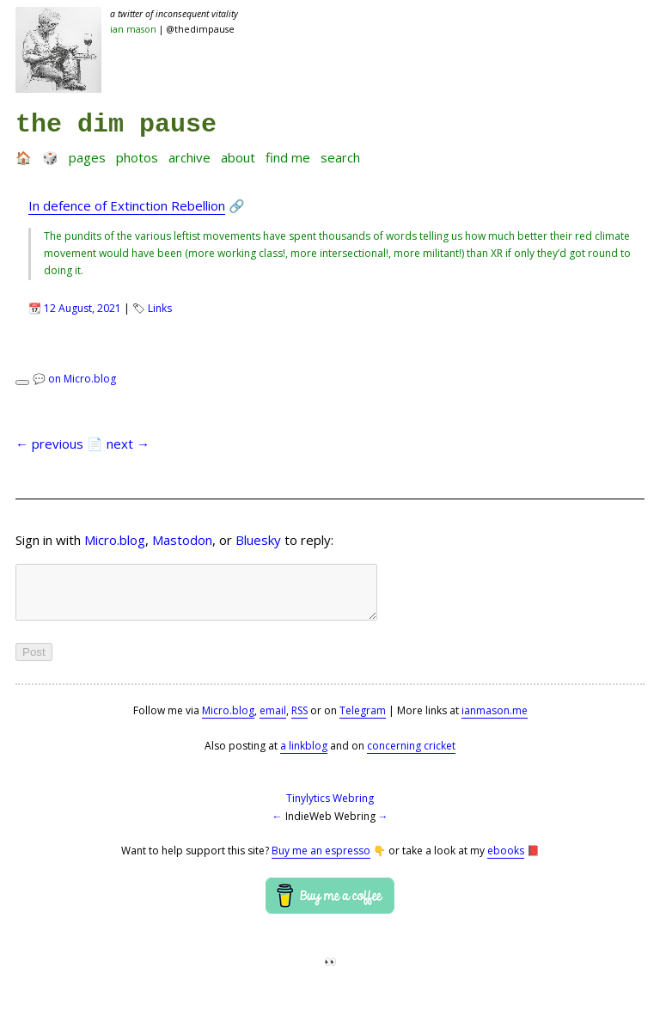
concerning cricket (411, 756)
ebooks (505, 861)
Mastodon (182, 539)
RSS (299, 720)
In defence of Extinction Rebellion (126, 205)
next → (128, 443)
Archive (189, 157)
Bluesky (258, 539)
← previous (49, 443)
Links (160, 308)
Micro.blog (114, 539)
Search (340, 157)
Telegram (362, 720)
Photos (137, 157)
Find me (288, 157)
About (238, 157)
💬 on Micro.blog (74, 378)
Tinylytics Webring (330, 808)
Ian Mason (133, 29)
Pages (87, 157)
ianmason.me (494, 720)
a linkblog (303, 756)
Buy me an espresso (321, 861)
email (273, 720)
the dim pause (116, 124)
